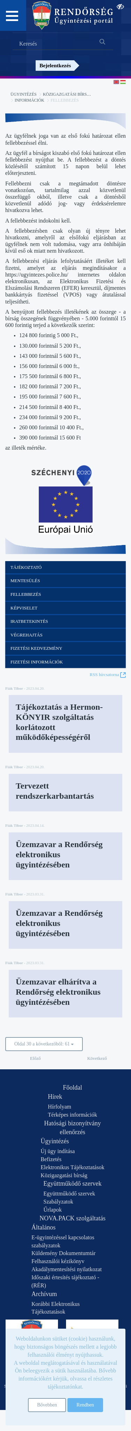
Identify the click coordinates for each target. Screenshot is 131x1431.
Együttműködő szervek (72, 1183)
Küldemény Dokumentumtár (63, 1253)
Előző (35, 1058)
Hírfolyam (59, 1107)
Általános (43, 1227)
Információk (29, 100)
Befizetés (51, 1159)
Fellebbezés (25, 594)
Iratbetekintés (29, 621)
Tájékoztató (26, 567)
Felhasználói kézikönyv (58, 1261)
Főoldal (72, 1087)
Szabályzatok (58, 1202)
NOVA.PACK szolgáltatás (72, 1218)
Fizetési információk (36, 662)
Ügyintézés (23, 94)
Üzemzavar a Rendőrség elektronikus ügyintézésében (59, 854)
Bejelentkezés (55, 65)
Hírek (55, 1096)
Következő (97, 1058)
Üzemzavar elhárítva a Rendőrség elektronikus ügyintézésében (58, 992)
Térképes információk (72, 1115)
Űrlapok (52, 1210)
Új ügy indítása (58, 1151)
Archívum (44, 1293)
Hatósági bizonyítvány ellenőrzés (72, 1128)
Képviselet (23, 608)
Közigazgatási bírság (68, 94)
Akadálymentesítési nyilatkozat (66, 1269)
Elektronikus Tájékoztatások (72, 1167)
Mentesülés (25, 580)
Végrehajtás (26, 635)
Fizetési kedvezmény (36, 648)
